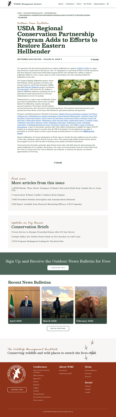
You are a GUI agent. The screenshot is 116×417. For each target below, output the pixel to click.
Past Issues (88, 373)
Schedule (36, 391)
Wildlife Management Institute (28, 3)
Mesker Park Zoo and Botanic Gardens (73, 114)
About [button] (60, 4)
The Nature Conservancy (60, 125)
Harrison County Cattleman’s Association (51, 122)
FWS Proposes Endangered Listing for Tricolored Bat (38, 241)
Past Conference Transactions (42, 397)
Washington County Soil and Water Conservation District (63, 120)
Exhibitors (36, 385)
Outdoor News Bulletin (33, 13)
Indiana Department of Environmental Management (61, 116)
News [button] (79, 4)
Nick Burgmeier (23, 89)
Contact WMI (17, 389)
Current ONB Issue (91, 370)
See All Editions (58, 328)
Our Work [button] (87, 4)
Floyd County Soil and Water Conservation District (61, 118)
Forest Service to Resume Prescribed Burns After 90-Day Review (43, 232)
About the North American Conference (41, 371)
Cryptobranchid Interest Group (38, 125)
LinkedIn (87, 392)
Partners (35, 382)
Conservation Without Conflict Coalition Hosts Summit (38, 195)
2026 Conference (38, 375)
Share (96, 59)
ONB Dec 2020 (82, 68)
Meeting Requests (38, 394)
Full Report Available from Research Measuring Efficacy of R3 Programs (47, 204)
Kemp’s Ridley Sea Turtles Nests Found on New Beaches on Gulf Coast (46, 236)
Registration (37, 378)
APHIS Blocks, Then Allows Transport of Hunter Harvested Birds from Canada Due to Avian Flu (56, 189)
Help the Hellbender (32, 87)
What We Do (63, 370)
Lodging (35, 388)
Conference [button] (70, 4)
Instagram (88, 389)
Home (19, 13)
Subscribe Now (58, 268)
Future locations (38, 400)
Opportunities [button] (99, 4)
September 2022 (50, 13)
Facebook (88, 386)
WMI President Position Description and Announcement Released (43, 199)
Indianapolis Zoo (35, 116)
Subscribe (88, 376)
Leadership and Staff (65, 373)
